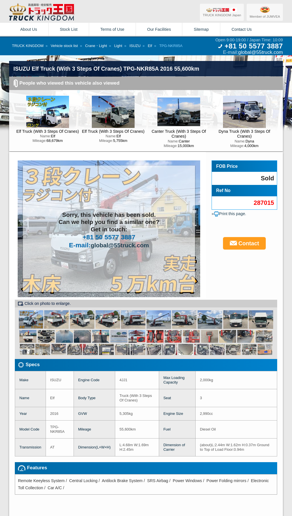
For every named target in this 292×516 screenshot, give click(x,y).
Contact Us (242, 29)
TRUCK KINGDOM (28, 46)
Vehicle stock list (64, 46)
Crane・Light (96, 46)
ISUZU (135, 46)
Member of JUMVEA (265, 12)
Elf (150, 46)
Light (118, 46)
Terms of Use (112, 29)
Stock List (69, 29)
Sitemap (201, 29)
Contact (244, 243)
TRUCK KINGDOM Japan (222, 12)
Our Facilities (159, 29)
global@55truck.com (260, 52)
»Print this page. (229, 213)
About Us (28, 29)
